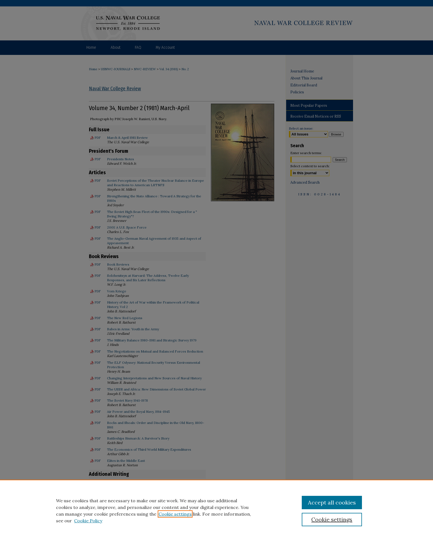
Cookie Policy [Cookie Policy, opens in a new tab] (88, 520)
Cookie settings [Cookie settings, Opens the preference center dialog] (331, 519)
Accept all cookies (332, 502)
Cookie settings (175, 514)
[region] (216, 510)
